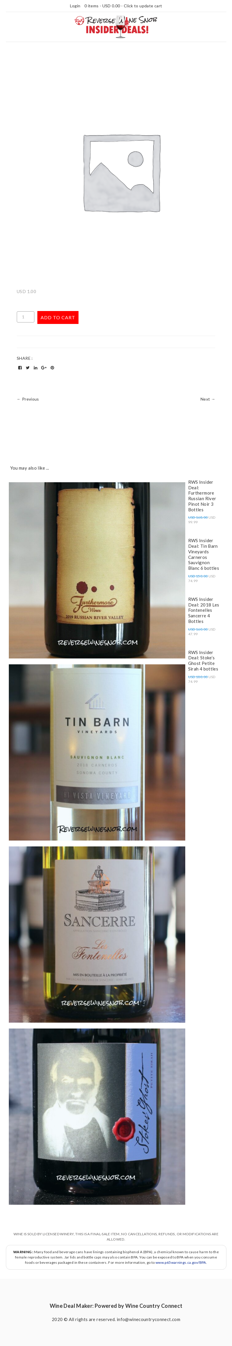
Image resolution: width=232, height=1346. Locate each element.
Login (75, 5)
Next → (208, 398)
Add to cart (58, 317)
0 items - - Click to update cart (123, 5)
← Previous (28, 398)
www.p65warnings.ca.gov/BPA (181, 1262)
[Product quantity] (25, 316)
